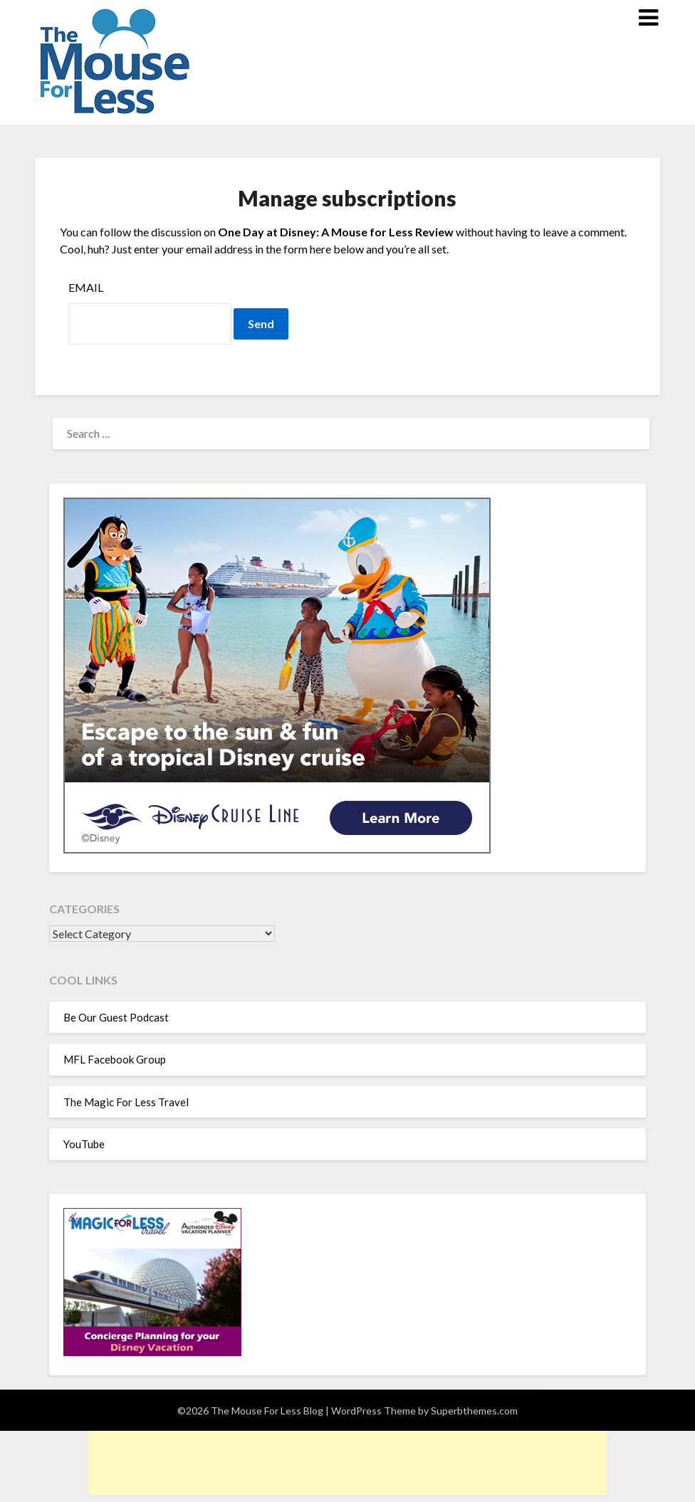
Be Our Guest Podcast (116, 1017)
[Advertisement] (347, 1463)
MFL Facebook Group (114, 1059)
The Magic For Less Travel (126, 1102)
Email (85, 287)
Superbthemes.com (474, 1410)
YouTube (84, 1144)
